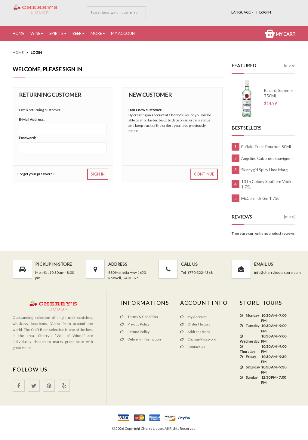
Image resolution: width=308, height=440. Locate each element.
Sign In (98, 174)
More (96, 33)
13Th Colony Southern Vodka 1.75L (267, 184)
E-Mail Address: (32, 119)
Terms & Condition (139, 316)
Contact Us (192, 346)
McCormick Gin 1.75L (260, 198)
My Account (124, 33)
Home (18, 33)
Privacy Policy (134, 324)
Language (242, 12)
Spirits (56, 33)
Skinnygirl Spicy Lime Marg (264, 169)
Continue (204, 174)
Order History (195, 324)
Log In (265, 12)
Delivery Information (140, 339)
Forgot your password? (35, 174)
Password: (27, 138)
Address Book (195, 331)
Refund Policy (134, 331)
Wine (35, 33)
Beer (77, 33)
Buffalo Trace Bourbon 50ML (266, 146)
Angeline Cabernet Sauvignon (267, 158)
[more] (289, 65)
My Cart (280, 34)
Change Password (198, 339)
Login (36, 52)
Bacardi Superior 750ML (278, 93)
